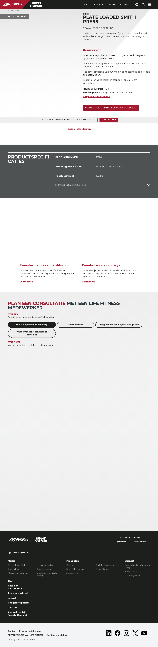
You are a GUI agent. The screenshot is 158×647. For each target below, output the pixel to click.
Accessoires (72, 573)
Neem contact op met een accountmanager (111, 108)
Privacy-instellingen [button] (30, 631)
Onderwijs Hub (132, 575)
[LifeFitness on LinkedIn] (109, 633)
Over (11, 581)
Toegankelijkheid (18, 602)
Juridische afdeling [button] (57, 635)
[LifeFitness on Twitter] (135, 633)
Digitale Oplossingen (106, 565)
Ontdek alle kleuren (79, 129)
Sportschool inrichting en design (137, 566)
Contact (124, 4)
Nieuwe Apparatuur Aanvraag (31, 325)
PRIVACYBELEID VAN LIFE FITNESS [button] (26, 635)
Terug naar (15, 11)
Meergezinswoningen (18, 573)
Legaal (12, 598)
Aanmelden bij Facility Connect (17, 613)
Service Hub (131, 571)
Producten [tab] (99, 4)
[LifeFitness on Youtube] (144, 633)
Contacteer (108, 119)
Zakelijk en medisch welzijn (47, 574)
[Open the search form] (143, 4)
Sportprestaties (44, 569)
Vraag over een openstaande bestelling (31, 333)
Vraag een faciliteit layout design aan (119, 325)
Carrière (13, 607)
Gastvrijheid (14, 569)
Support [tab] (112, 4)
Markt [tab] (87, 4)
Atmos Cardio (102, 569)
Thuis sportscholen (46, 565)
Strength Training (75, 569)
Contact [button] (12, 631)
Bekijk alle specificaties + (96, 96)
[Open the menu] (149, 4)
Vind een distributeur (15, 587)
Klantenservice (76, 325)
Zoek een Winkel (18, 593)
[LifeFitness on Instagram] (126, 633)
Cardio (69, 565)
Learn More (26, 281)
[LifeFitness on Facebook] (117, 633)
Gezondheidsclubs (17, 565)
